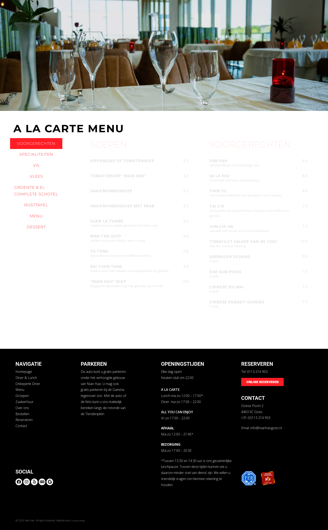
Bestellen (22, 414)
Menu (19, 389)
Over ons (22, 408)
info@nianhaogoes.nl (266, 428)
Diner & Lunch (26, 377)
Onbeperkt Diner (27, 383)
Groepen (22, 395)
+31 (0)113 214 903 (255, 417)
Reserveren (24, 419)
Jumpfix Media (80, 520)
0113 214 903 (257, 371)
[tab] (36, 143)
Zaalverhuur (24, 401)
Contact (21, 425)
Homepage (23, 371)
